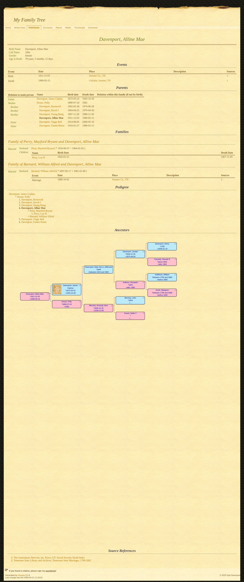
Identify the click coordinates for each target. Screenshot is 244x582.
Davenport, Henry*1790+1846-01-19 (162, 246)
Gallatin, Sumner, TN (100, 80)
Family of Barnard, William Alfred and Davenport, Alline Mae (54, 164)
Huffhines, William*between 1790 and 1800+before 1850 (162, 277)
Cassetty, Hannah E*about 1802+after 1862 (162, 261)
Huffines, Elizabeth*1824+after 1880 (130, 285)
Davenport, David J (49, 110)
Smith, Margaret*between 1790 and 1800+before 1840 (162, 292)
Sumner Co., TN (97, 75)
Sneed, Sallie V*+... (130, 315)
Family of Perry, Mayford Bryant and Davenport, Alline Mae (53, 141)
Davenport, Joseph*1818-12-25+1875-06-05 (130, 254)
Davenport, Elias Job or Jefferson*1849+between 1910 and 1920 (98, 269)
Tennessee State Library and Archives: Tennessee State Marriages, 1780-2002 (52, 560)
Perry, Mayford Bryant (42, 148)
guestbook (50, 571)
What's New (19, 27)
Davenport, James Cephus (50, 98)
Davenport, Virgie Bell (50, 121)
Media (68, 27)
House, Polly (43, 102)
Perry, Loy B (38, 157)
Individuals (34, 27)
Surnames (47, 27)
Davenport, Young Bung (51, 114)
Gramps (21, 575)
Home (8, 27)
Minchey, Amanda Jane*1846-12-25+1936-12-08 (98, 308)
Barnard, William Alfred (43, 171)
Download (92, 27)
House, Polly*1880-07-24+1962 (66, 304)
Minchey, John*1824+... (130, 300)
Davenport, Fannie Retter (52, 125)
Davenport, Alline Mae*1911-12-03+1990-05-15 (35, 296)
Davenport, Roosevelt (50, 106)
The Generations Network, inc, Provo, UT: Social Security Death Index (49, 557)
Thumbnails (79, 27)
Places (59, 27)
